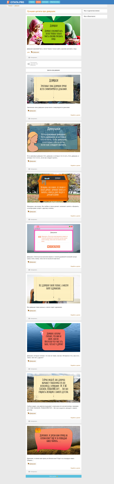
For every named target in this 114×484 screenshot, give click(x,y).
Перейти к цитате (75, 115)
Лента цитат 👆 (53, 476)
